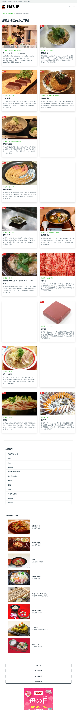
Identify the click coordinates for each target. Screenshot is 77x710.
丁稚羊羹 (6, 98)
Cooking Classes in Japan (14, 53)
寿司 (48, 417)
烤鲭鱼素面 (45, 98)
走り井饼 (6, 235)
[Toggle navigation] (74, 6)
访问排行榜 (38, 676)
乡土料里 (50, 50)
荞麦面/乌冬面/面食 (53, 96)
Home (4, 13)
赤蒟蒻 (43, 329)
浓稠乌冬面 (45, 235)
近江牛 (43, 281)
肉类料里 (50, 278)
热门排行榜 (38, 671)
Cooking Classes (15, 50)
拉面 (10, 371)
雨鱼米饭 (44, 53)
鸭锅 (5, 420)
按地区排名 (38, 681)
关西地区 (11, 13)
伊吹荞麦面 (7, 144)
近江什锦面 (7, 374)
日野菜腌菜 (7, 189)
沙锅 (10, 278)
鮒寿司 (43, 420)
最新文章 (38, 665)
